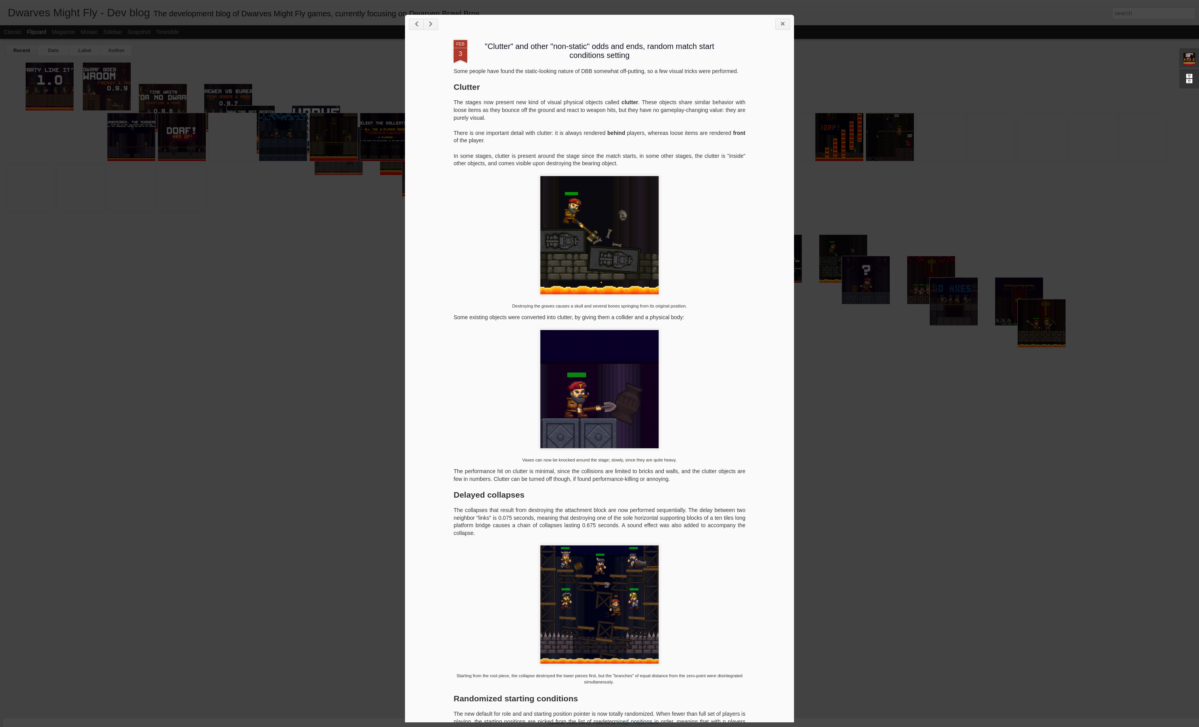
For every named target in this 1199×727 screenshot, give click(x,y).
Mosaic (89, 32)
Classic (12, 32)
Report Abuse (647, 722)
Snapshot (139, 32)
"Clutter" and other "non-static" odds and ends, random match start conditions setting (599, 50)
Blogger (624, 722)
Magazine (63, 32)
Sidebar (112, 32)
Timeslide (167, 32)
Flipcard (36, 32)
